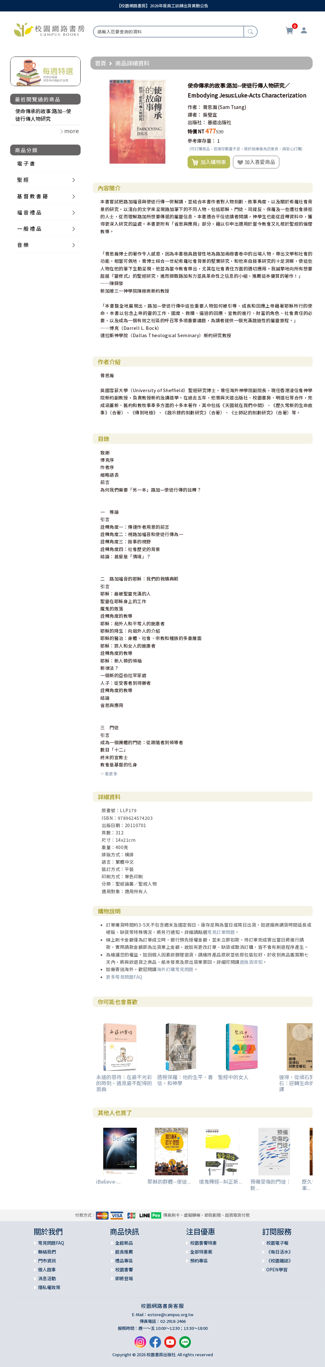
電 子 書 (26, 163)
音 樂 (23, 244)
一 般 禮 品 (29, 228)
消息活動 (47, 1278)
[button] (174, 85)
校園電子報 (277, 1243)
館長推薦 (124, 1251)
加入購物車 (209, 162)
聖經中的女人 (233, 1077)
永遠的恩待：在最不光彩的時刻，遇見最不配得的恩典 (124, 1083)
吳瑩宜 (210, 114)
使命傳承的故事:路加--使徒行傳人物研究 (43, 114)
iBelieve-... (108, 1181)
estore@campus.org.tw (171, 1314)
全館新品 (124, 1243)
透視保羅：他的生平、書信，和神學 (185, 1080)
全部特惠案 (201, 1251)
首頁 (100, 63)
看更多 (108, 774)
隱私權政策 (49, 1287)
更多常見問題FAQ (124, 977)
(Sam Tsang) (232, 107)
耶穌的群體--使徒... (169, 1181)
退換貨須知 (251, 962)
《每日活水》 (279, 1251)
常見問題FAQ (51, 1243)
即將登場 (124, 1278)
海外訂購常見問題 (175, 969)
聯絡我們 (47, 1251)
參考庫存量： (202, 140)
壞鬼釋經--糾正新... (220, 1181)
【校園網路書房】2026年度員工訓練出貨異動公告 (162, 6)
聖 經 (23, 179)
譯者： (195, 114)
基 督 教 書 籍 (32, 196)
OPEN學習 (277, 1269)
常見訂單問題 (221, 932)
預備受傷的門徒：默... (270, 1184)
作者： (195, 107)
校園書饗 (124, 1269)
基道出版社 (219, 122)
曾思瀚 (210, 107)
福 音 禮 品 (29, 212)
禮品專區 (124, 1260)
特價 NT (196, 131)
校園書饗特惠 (203, 1243)
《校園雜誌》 (279, 1260)
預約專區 (199, 1260)
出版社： (197, 122)
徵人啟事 (47, 1269)
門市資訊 (47, 1260)
